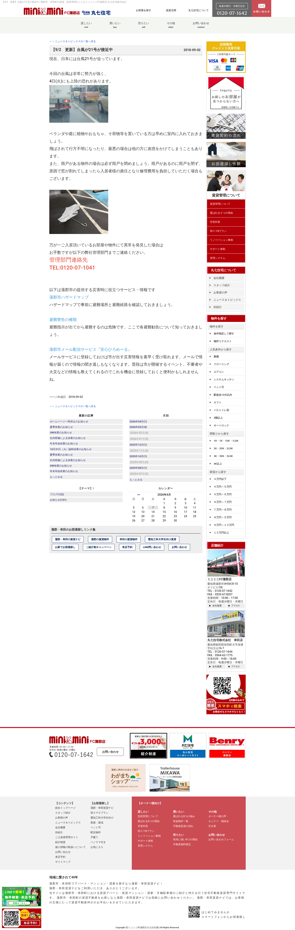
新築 (216, 356)
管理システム (217, 258)
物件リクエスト (223, 341)
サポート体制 (217, 249)
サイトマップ (63, 861)
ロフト (217, 402)
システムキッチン (224, 379)
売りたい (143, 27)
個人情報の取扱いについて (70, 847)
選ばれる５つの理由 (221, 212)
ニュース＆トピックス (227, 299)
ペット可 (219, 387)
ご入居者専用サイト (66, 837)
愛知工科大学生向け (102, 817)
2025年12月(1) (139, 445)
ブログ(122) (57, 497)
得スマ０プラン (99, 812)
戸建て (94, 837)
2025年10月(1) (139, 458)
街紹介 (217, 307)
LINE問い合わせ (152, 549)
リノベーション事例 (221, 239)
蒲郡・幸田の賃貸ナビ (68, 542)
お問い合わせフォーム (221, 839)
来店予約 (127, 549)
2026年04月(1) (139, 421)
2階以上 (218, 417)
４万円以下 (220, 479)
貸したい (86, 27)
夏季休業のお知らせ (62, 427)
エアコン (219, 371)
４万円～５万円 (223, 486)
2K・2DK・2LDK (223, 448)
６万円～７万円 (223, 502)
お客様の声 (220, 292)
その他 (171, 27)
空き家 (212, 826)
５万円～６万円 (223, 494)
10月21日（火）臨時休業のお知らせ (72, 451)
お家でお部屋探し (65, 549)
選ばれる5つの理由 (148, 821)
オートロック (221, 425)
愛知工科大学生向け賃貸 (162, 542)
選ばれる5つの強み (184, 816)
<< (138, 497)
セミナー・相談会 (218, 821)
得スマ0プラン (218, 230)
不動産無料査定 (182, 844)
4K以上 (218, 463)
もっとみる (57, 482)
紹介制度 (60, 842)
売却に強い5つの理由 (185, 839)
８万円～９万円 (223, 517)
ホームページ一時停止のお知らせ (71, 421)
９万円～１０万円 (224, 524)
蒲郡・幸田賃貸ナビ (102, 807)
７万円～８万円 (223, 509)
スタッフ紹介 (221, 285)
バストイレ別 (221, 410)
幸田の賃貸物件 (128, 542)
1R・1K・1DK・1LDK (226, 440)
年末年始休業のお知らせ (65, 445)
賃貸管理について (220, 203)
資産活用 (171, 10)
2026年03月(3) (139, 427)
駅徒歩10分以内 (223, 394)
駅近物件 (96, 832)
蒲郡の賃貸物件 (100, 542)
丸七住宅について (199, 10)
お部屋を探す (143, 10)
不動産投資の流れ (183, 826)
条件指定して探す (224, 333)
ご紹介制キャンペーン (99, 549)
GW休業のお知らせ (62, 433)
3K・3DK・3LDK (223, 456)
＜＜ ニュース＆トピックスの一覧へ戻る (74, 41)
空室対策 (215, 221)
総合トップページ (65, 807)
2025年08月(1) (139, 470)
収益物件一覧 (180, 821)
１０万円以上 (221, 532)
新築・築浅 (97, 822)
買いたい (114, 27)
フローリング (221, 364)
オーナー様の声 (217, 816)
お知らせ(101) (59, 503)
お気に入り (97, 847)
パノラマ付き (98, 842)
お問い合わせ (201, 27)
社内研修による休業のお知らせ (69, 439)
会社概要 (218, 278)
